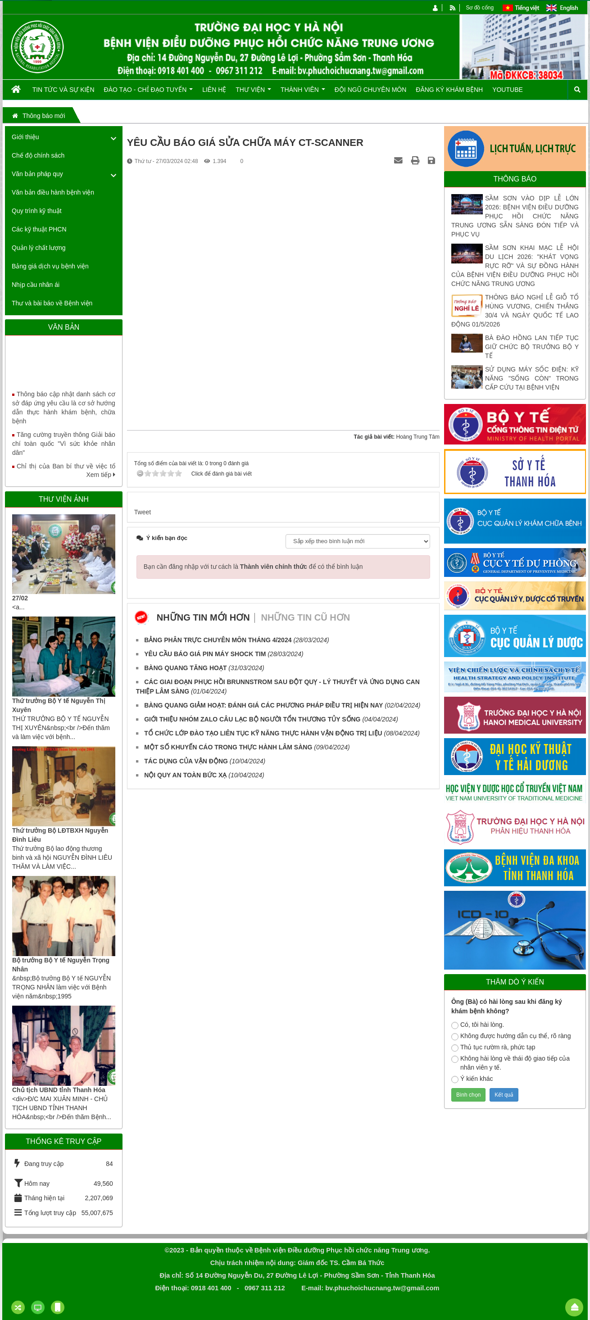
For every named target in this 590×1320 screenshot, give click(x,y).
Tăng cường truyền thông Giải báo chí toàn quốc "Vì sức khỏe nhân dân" (63, 449)
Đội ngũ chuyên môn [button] (371, 89)
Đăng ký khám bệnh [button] (449, 89)
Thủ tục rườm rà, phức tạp (493, 1047)
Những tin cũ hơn (305, 617)
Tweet (142, 512)
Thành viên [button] (303, 93)
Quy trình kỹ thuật (37, 210)
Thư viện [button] (253, 93)
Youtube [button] (507, 89)
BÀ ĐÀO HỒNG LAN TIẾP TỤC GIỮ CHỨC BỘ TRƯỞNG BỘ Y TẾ (532, 346)
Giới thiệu (25, 137)
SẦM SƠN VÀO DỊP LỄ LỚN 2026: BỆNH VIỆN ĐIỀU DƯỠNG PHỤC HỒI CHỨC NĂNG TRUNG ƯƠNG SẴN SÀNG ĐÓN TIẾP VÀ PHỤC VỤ (515, 216)
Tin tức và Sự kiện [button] (63, 89)
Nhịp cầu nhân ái (35, 284)
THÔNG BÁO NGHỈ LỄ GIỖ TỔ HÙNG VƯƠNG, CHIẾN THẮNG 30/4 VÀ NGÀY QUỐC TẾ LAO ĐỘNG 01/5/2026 (515, 311)
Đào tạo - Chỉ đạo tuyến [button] (148, 93)
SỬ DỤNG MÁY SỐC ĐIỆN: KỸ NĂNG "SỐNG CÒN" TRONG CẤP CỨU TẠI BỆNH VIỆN (532, 378)
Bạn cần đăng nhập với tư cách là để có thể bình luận (253, 566)
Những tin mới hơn (203, 617)
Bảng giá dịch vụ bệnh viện (50, 266)
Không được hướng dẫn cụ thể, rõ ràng (511, 1036)
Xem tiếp (100, 474)
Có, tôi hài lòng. (477, 1025)
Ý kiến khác (472, 1079)
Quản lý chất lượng (39, 247)
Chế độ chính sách (38, 155)
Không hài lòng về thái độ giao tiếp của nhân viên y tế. (510, 1063)
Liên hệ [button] (214, 89)
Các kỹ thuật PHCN (39, 229)
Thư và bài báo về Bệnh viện (52, 303)
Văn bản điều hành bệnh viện (53, 192)
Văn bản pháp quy (37, 173)
